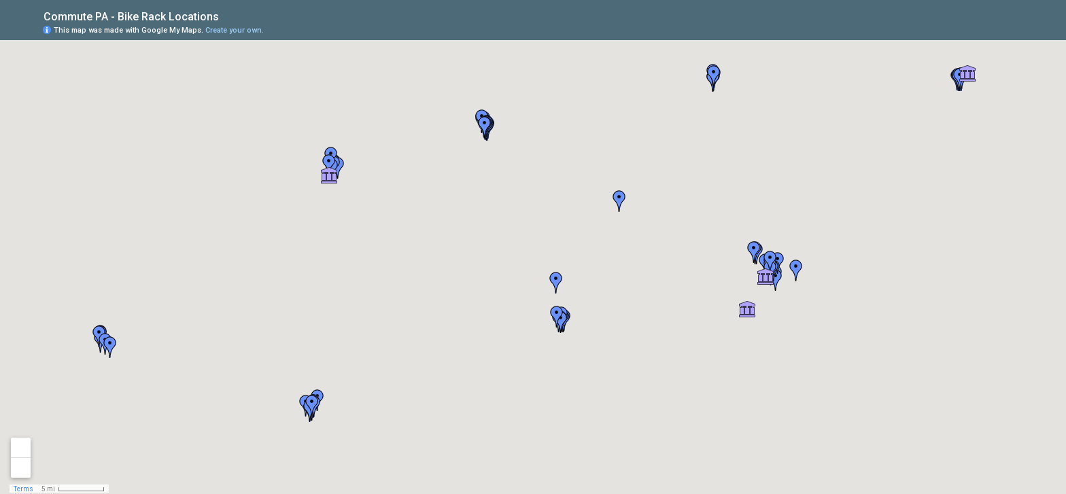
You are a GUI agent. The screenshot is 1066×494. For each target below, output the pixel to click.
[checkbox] (229, 15)
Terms (23, 489)
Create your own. (234, 30)
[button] (556, 283)
